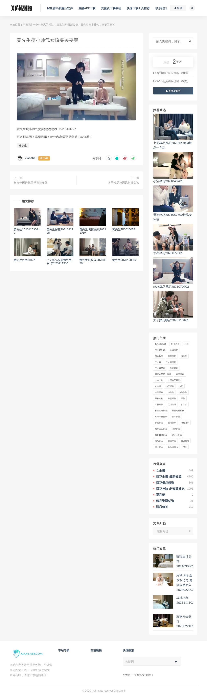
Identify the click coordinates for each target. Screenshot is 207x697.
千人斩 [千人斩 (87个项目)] (158, 362)
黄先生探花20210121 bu (60, 231)
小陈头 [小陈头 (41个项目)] (171, 392)
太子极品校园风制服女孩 (123, 182)
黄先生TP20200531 (124, 229)
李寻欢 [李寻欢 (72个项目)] (184, 404)
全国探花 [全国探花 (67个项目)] (174, 350)
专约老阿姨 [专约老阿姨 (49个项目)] (160, 350)
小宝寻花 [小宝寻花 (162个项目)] (159, 392)
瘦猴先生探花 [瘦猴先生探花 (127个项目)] (161, 428)
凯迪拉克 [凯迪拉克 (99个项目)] (159, 356)
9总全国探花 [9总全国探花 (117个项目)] (160, 344)
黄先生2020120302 (124, 260)
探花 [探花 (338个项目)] (183, 398)
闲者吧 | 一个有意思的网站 (38, 24)
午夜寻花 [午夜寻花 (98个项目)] (174, 368)
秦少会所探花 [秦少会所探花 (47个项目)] (161, 434)
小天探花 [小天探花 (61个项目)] (170, 386)
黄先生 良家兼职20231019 (92, 231)
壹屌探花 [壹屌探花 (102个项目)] (180, 374)
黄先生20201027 (24, 260)
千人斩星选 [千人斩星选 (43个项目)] (160, 368)
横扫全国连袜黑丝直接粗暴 (31, 182)
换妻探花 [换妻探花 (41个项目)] (172, 398)
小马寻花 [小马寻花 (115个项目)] (183, 392)
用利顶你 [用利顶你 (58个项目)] (185, 422)
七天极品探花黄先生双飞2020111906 (59, 261)
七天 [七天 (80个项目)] (186, 344)
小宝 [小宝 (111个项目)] (181, 386)
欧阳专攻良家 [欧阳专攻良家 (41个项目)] (161, 416)
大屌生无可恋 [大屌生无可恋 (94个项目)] (174, 380)
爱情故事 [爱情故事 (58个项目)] (172, 422)
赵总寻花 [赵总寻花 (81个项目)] (172, 440)
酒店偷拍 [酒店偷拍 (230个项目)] (185, 440)
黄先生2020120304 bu (27, 231)
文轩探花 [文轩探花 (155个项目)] (159, 404)
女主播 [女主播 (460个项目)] (158, 386)
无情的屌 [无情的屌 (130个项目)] (172, 404)
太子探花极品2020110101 (171, 320)
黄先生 (23, 145)
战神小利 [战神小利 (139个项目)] (159, 398)
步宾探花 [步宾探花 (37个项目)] (159, 422)
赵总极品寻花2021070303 (171, 286)
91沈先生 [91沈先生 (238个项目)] (175, 344)
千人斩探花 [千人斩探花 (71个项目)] (171, 362)
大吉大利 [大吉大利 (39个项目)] (159, 380)
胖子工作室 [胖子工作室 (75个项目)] (177, 434)
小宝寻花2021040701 (168, 181)
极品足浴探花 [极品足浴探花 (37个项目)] (161, 410)
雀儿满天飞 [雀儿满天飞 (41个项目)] (173, 446)
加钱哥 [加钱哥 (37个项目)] (184, 356)
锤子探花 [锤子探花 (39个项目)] (159, 446)
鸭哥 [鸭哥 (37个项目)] (185, 446)
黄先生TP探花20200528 (92, 261)
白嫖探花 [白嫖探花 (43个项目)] (176, 428)
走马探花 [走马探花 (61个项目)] (159, 440)
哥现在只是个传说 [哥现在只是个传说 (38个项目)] (163, 374)
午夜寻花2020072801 (168, 253)
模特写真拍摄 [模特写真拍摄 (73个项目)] (178, 410)
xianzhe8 (31, 158)
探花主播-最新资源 (67, 24)
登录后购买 (173, 90)
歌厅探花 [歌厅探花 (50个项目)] (176, 416)
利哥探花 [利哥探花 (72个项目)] (172, 356)
